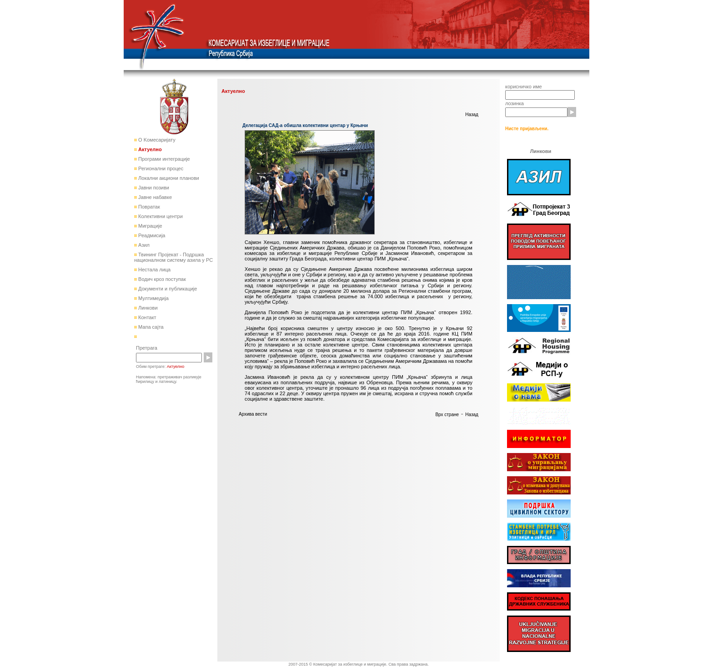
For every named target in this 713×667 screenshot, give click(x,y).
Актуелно (149, 149)
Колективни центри (160, 216)
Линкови (147, 308)
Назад (471, 114)
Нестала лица (154, 269)
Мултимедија (153, 298)
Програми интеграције (163, 159)
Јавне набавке (154, 197)
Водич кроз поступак (161, 279)
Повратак (148, 206)
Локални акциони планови (168, 178)
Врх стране (447, 414)
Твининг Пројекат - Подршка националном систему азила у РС (173, 257)
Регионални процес (160, 168)
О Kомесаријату (156, 140)
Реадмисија (151, 235)
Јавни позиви (153, 187)
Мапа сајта (150, 327)
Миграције (149, 226)
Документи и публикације (167, 288)
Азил (143, 245)
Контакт (146, 317)
